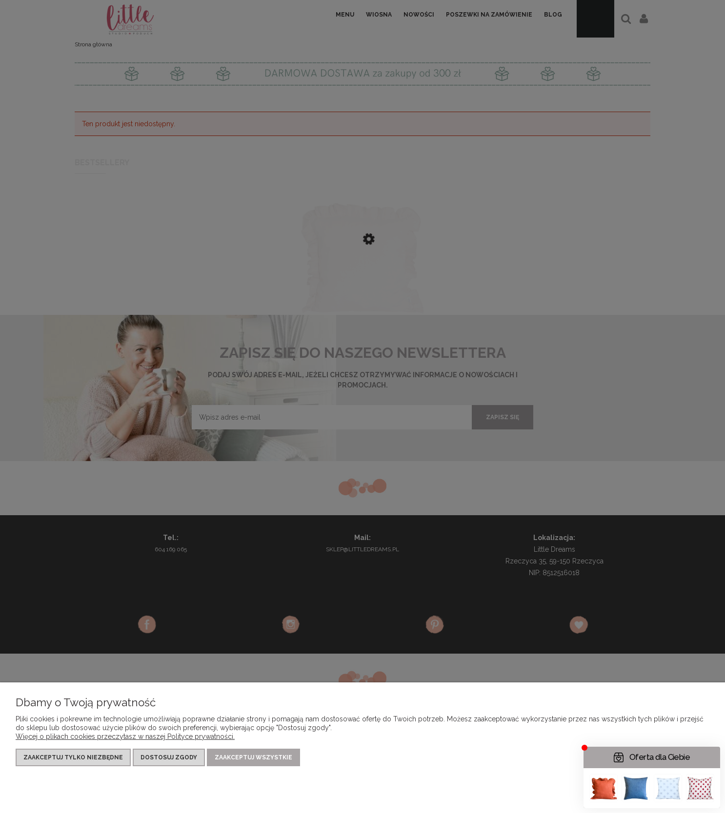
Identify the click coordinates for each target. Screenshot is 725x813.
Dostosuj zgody (169, 757)
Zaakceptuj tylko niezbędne (73, 757)
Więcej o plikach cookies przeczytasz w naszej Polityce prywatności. (125, 736)
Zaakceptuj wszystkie (253, 757)
